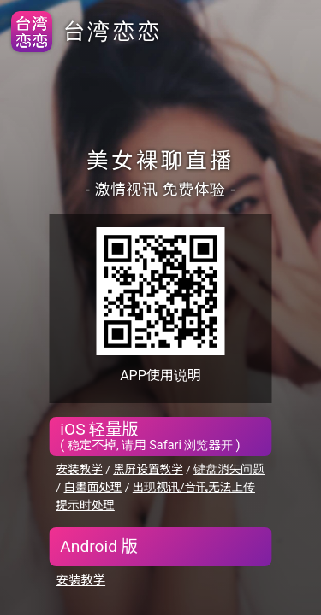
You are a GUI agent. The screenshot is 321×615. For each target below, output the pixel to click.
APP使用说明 (160, 375)
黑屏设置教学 (148, 469)
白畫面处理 (92, 487)
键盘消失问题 (229, 469)
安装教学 (79, 469)
